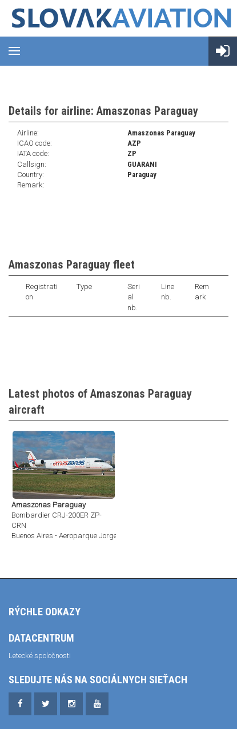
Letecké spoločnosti (40, 655)
